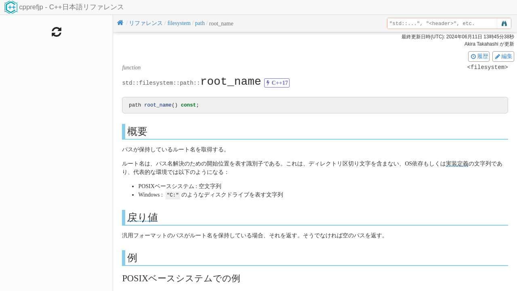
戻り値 (142, 217)
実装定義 (457, 164)
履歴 (479, 56)
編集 (503, 56)
